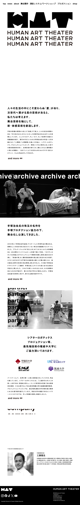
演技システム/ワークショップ (43, 4)
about (16, 4)
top (4, 4)
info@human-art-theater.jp (59, 500)
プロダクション (64, 4)
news (9, 4)
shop (75, 4)
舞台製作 (24, 4)
